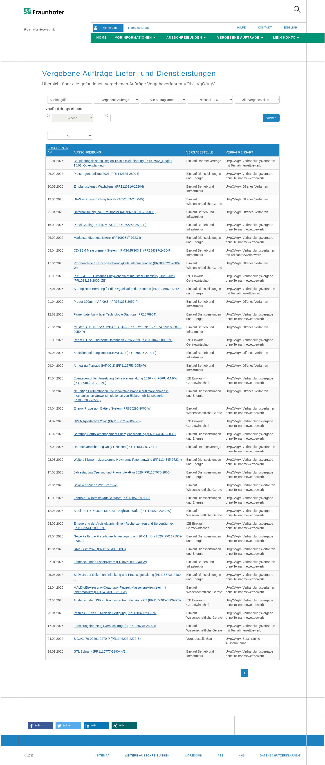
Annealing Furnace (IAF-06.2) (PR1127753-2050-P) (110, 365)
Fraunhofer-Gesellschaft (39, 29)
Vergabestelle (199, 152)
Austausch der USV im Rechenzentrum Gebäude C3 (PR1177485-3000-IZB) (127, 600)
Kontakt (265, 27)
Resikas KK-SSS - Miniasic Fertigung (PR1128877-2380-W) (115, 613)
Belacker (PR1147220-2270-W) (95, 485)
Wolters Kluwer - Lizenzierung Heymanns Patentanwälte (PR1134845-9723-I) (128, 459)
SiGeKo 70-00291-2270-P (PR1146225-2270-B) (107, 638)
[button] (40, 725)
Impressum (193, 755)
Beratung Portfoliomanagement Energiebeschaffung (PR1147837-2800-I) (124, 434)
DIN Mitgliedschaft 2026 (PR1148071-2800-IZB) (107, 421)
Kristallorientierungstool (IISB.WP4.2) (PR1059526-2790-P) (115, 353)
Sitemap (103, 755)
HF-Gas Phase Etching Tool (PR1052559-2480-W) (109, 199)
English (290, 27)
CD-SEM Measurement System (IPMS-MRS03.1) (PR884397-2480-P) (122, 250)
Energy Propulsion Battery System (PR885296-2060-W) (112, 408)
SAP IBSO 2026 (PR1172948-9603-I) (100, 549)
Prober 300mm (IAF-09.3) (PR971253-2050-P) (106, 301)
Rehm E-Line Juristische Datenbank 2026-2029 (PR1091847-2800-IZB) (123, 340)
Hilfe (241, 27)
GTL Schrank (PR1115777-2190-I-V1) (100, 651)
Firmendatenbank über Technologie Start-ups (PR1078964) (115, 314)
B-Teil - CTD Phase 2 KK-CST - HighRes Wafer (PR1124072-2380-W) (122, 511)
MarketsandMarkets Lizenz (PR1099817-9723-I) (107, 237)
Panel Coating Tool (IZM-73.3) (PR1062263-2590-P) (110, 225)
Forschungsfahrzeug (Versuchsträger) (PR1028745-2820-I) (115, 626)
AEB (220, 755)
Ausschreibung (87, 152)
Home (101, 37)
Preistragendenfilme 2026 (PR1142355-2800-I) (106, 173)
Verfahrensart (239, 152)
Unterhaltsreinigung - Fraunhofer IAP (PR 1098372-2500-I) (114, 212)
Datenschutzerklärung (280, 755)
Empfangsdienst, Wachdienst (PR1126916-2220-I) (109, 186)
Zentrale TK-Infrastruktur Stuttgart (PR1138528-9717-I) (112, 498)
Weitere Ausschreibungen (147, 755)
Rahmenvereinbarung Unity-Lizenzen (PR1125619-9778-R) (115, 447)
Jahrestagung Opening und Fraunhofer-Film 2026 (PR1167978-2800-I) (123, 472)
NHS (242, 755)
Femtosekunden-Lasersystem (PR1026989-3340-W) (110, 562)
